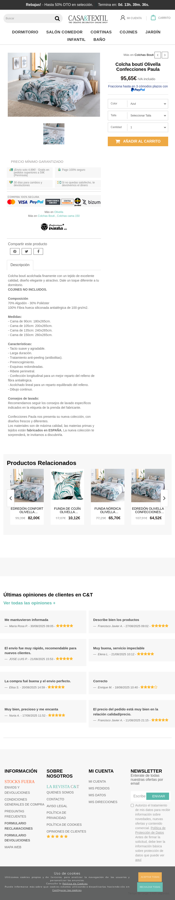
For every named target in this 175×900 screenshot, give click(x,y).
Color (114, 103)
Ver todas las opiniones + (29, 603)
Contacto (55, 799)
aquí (138, 860)
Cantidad (116, 127)
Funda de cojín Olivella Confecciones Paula (67, 510)
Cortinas (102, 32)
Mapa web (13, 847)
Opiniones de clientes (66, 831)
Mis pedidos (99, 788)
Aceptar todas (150, 877)
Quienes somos (60, 792)
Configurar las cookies (67, 890)
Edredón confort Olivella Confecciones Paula (27, 510)
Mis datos (97, 795)
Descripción (20, 265)
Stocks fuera (20, 781)
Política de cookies (64, 824)
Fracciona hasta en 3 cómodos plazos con (138, 87)
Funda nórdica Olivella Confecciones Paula (108, 510)
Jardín (154, 32)
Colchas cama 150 (68, 216)
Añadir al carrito (137, 141)
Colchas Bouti (144, 55)
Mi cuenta (97, 781)
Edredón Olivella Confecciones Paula (148, 510)
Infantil (77, 39)
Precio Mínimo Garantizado (37, 161)
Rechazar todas (150, 887)
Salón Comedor (65, 32)
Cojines (130, 32)
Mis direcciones (103, 802)
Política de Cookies (75, 883)
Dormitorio (26, 32)
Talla (113, 115)
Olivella (58, 212)
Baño (100, 39)
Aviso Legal (57, 806)
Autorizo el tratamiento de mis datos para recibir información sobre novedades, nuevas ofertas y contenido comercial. (150, 833)
